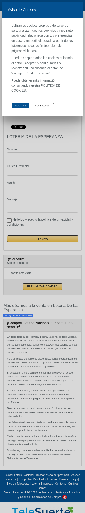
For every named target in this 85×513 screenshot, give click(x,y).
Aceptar (20, 105)
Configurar (42, 105)
